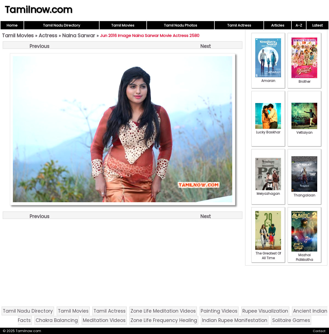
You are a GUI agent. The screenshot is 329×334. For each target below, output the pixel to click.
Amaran (268, 78)
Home (12, 25)
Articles (277, 25)
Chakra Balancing (57, 320)
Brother (304, 79)
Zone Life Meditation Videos (163, 311)
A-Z (299, 25)
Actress (48, 35)
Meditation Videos (104, 320)
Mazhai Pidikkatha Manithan (304, 257)
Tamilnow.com (38, 9)
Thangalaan (304, 193)
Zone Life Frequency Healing (164, 320)
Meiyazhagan (268, 191)
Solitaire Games (291, 320)
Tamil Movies (122, 25)
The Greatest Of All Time (268, 253)
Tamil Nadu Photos (180, 25)
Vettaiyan (304, 130)
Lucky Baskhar (268, 130)
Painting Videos (219, 311)
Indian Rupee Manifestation (234, 320)
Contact (319, 331)
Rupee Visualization (265, 311)
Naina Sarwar (78, 35)
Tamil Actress (239, 25)
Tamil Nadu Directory (61, 25)
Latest (317, 25)
